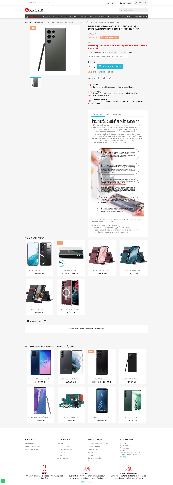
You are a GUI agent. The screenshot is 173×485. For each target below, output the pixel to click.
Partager (98, 78)
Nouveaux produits (32, 446)
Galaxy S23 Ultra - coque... (39, 271)
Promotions (29, 444)
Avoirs (90, 452)
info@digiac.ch (125, 457)
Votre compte (95, 439)
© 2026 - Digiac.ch (86, 482)
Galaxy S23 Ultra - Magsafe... (70, 309)
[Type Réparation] (108, 56)
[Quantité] (90, 66)
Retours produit (94, 446)
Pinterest (109, 78)
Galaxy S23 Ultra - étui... (102, 271)
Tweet (104, 78)
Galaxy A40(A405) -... (71, 417)
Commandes (93, 449)
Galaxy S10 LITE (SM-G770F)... (41, 379)
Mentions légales (63, 446)
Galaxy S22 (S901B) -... (132, 417)
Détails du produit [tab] (114, 114)
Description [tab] (98, 114)
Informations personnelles (98, 444)
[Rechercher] (133, 10)
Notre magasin (62, 458)
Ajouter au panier (110, 66)
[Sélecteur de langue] (110, 3)
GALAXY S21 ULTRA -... (102, 379)
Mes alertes (92, 461)
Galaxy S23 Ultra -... (71, 271)
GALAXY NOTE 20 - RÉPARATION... (40, 417)
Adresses (91, 455)
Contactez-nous (63, 452)
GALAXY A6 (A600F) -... (101, 417)
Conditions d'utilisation (65, 449)
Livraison (60, 444)
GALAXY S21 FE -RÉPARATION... (71, 379)
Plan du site (61, 455)
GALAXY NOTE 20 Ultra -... (132, 379)
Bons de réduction (95, 458)
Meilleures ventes (32, 449)
